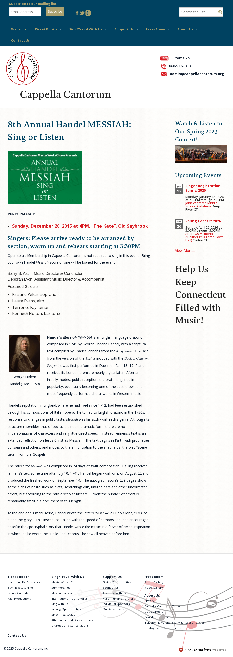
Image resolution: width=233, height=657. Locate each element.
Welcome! (19, 29)
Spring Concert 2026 (203, 221)
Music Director (154, 611)
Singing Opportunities (66, 609)
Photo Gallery (153, 582)
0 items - (184, 58)
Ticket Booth (46, 29)
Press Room (155, 29)
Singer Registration (64, 614)
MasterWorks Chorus (66, 582)
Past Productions (19, 598)
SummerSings (60, 587)
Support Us (124, 29)
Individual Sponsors (116, 604)
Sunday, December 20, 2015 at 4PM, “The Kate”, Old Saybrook (80, 226)
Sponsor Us (111, 587)
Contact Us (20, 40)
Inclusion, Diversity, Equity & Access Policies (174, 622)
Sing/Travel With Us (85, 29)
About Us (185, 29)
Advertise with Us (114, 593)
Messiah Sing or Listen (66, 593)
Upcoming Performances (24, 582)
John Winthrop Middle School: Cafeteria (201, 204)
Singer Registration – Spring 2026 (204, 188)
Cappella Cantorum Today (162, 606)
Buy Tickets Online (20, 587)
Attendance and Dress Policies (72, 620)
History (149, 601)
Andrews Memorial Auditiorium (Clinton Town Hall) (204, 236)
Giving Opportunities (117, 582)
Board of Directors (157, 617)
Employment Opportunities (163, 628)
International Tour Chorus (69, 598)
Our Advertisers (113, 609)
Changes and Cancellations (70, 625)
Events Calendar (18, 593)
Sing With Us (59, 604)
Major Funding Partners (119, 598)
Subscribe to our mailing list (33, 3)
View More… (185, 250)
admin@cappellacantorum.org (197, 73)
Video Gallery (153, 587)
